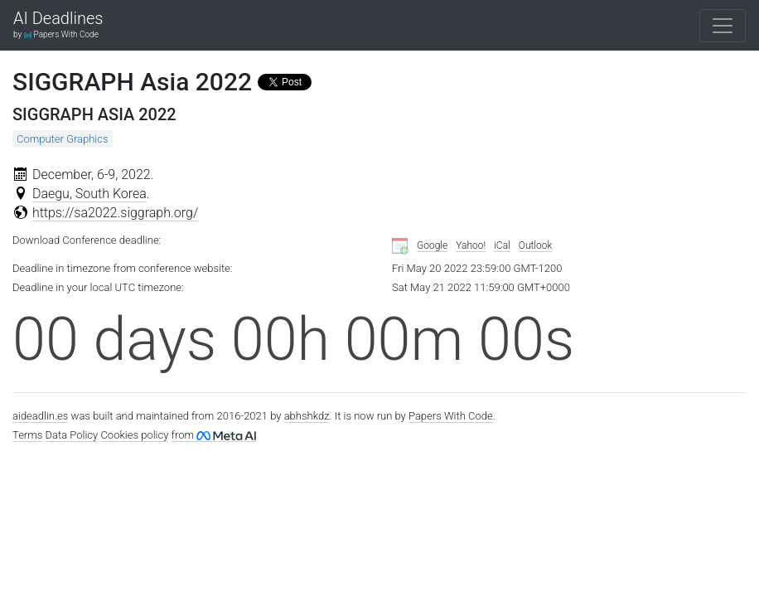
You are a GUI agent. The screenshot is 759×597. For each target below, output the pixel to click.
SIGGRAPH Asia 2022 (132, 81)
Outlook (536, 245)
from (214, 435)
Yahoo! (471, 245)
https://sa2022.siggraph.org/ (115, 213)
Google (432, 245)
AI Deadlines (58, 19)
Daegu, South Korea (89, 193)
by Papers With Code (56, 34)
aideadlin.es (40, 416)
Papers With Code (451, 416)
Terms (27, 435)
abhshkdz (307, 416)
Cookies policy (134, 435)
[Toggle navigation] (722, 25)
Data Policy (72, 435)
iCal (502, 245)
